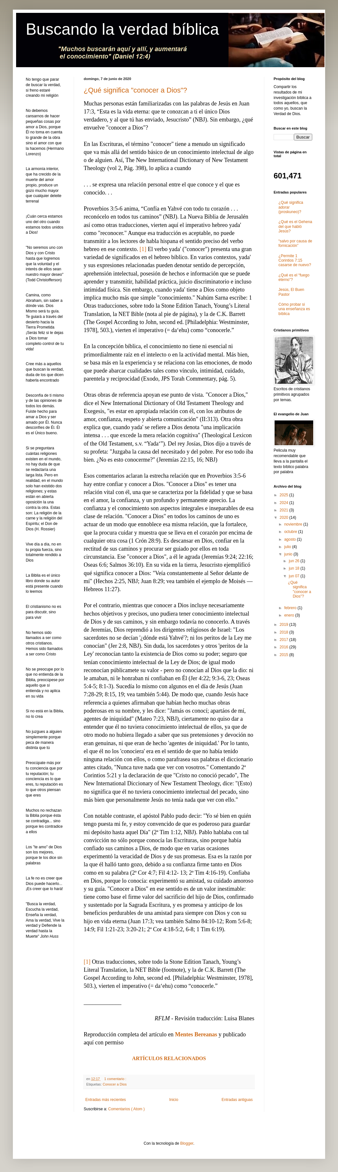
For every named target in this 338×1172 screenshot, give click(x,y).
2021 (284, 510)
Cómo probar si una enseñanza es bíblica (294, 309)
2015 (284, 655)
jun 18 (294, 568)
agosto (290, 539)
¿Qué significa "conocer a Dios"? (135, 90)
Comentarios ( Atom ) (126, 1109)
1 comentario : (115, 1079)
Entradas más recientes (105, 1099)
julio (288, 547)
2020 (284, 517)
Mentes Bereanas (196, 1034)
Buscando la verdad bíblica (122, 29)
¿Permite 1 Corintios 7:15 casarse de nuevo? (294, 260)
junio (289, 554)
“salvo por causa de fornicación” (295, 243)
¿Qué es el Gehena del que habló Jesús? (295, 226)
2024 (284, 502)
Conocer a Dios (115, 1084)
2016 (284, 647)
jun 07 (294, 576)
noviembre (293, 524)
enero (289, 615)
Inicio (173, 1099)
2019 (284, 624)
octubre (291, 531)
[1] (142, 249)
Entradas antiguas (237, 1099)
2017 (284, 639)
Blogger (186, 1143)
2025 (284, 495)
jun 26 (294, 561)
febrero (290, 608)
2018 (284, 632)
